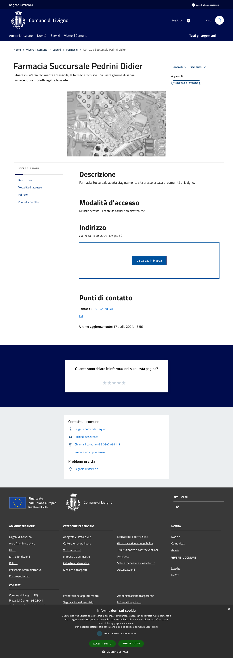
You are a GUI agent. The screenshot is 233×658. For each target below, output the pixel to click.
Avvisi (175, 550)
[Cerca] (219, 20)
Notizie (175, 537)
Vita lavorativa (72, 550)
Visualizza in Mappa (149, 260)
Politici (13, 563)
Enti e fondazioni (19, 556)
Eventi (175, 574)
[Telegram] (187, 20)
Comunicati (178, 543)
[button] (116, 652)
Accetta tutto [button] (102, 643)
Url (81, 316)
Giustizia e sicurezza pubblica (135, 543)
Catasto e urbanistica (76, 563)
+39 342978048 (102, 309)
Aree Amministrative (22, 543)
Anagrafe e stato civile (77, 537)
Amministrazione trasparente (135, 595)
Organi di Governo (20, 537)
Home (17, 49)
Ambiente (123, 556)
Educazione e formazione (132, 536)
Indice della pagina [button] (28, 168)
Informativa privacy (129, 602)
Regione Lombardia (21, 5)
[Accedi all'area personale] (205, 5)
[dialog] (116, 631)
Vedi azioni (198, 67)
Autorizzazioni (126, 569)
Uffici (12, 550)
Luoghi (57, 49)
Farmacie (72, 49)
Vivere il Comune (37, 49)
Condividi (180, 67)
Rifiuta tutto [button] (131, 643)
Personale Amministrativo (25, 570)
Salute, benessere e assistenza (136, 563)
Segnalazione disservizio (78, 602)
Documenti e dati (19, 576)
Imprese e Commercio (76, 556)
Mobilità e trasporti (75, 570)
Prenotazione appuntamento (81, 595)
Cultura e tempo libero (77, 543)
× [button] (229, 609)
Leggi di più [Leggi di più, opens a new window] (152, 626)
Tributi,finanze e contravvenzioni (137, 550)
